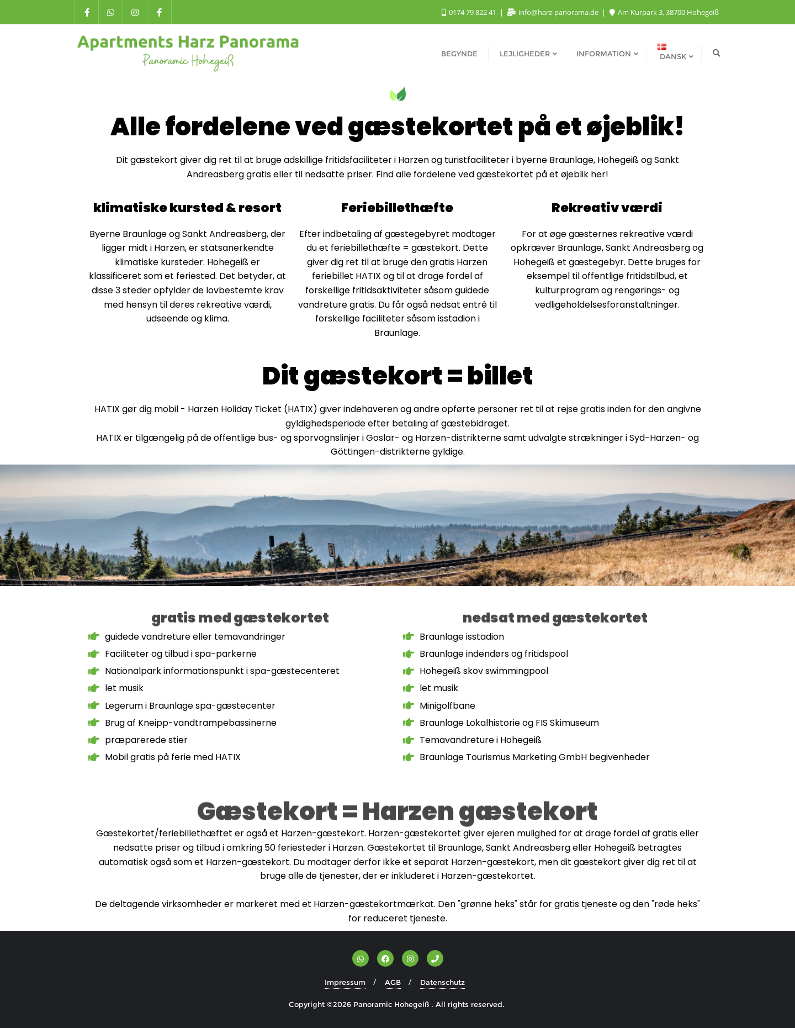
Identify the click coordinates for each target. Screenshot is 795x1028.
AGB (393, 982)
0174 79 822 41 (470, 12)
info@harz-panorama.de (553, 12)
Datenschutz (442, 982)
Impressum (345, 982)
